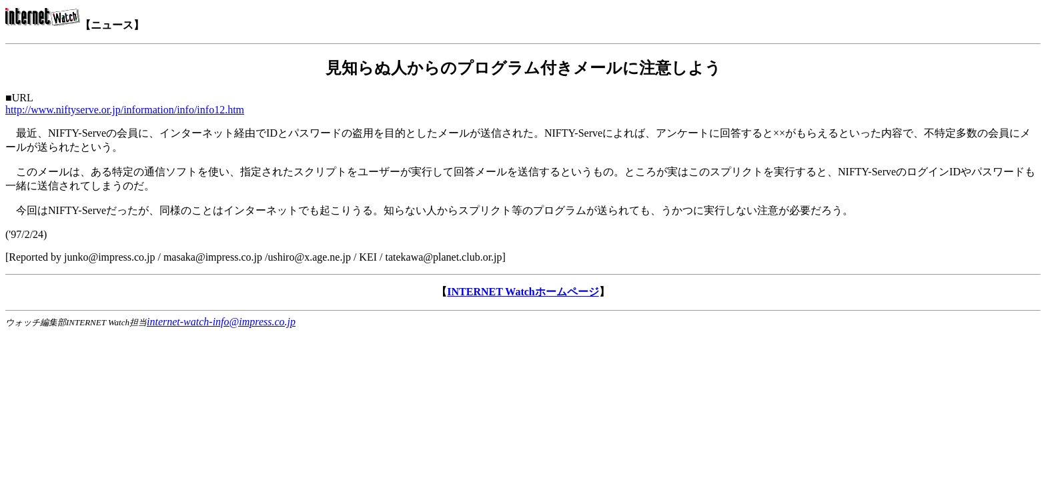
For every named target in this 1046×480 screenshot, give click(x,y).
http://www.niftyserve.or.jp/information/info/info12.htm (124, 109)
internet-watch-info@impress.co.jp (221, 321)
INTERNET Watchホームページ (522, 291)
